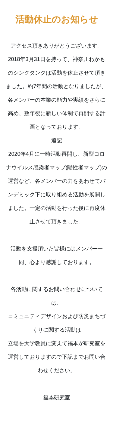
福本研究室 (56, 397)
